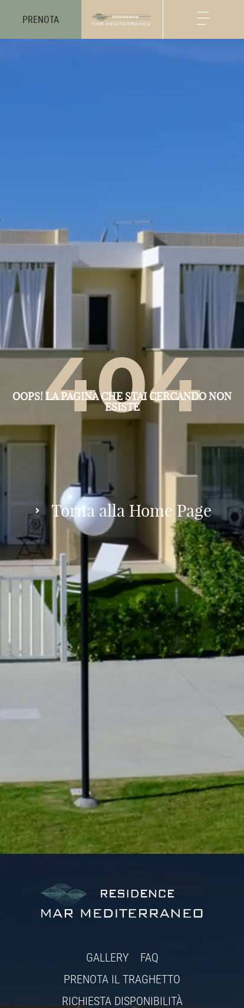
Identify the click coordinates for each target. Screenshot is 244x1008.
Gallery (107, 957)
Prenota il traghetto (122, 979)
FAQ (149, 957)
